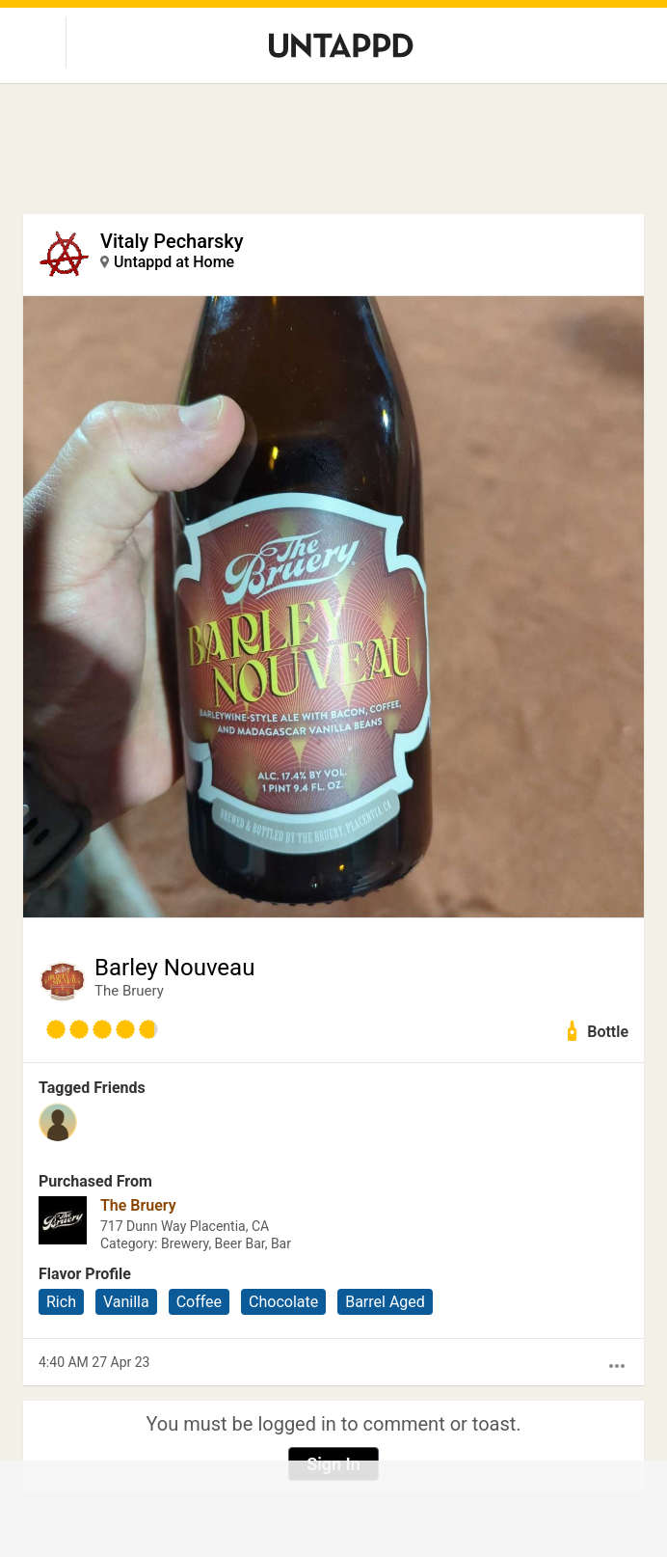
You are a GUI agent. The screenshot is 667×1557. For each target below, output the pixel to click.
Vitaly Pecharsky (172, 241)
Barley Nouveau (174, 967)
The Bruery (129, 990)
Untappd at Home (174, 262)
